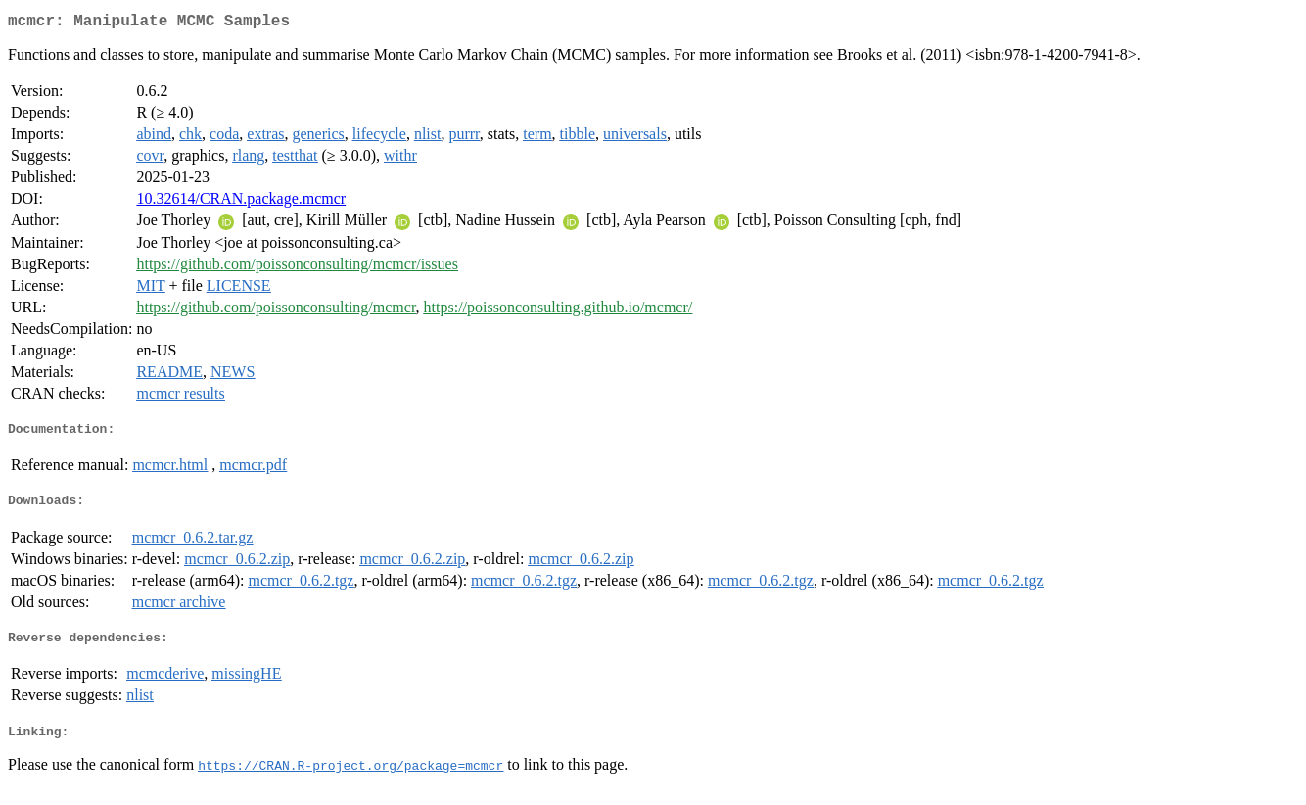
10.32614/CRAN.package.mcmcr (241, 202)
